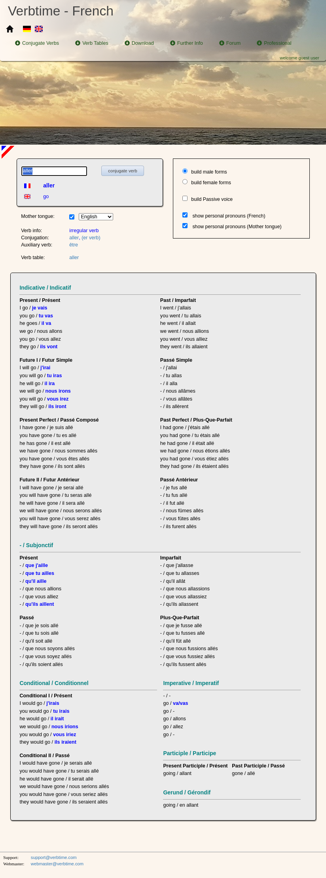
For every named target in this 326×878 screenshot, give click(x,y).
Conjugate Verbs (37, 43)
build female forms (211, 182)
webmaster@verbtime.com (57, 863)
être (73, 245)
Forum (230, 43)
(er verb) (91, 237)
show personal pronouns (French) (228, 216)
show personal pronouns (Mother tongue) (236, 226)
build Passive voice (212, 199)
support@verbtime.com (54, 857)
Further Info (186, 43)
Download (139, 43)
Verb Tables (91, 43)
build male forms (209, 172)
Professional (274, 43)
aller (74, 237)
